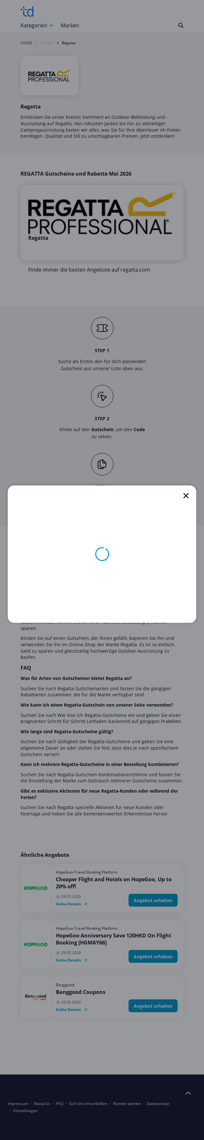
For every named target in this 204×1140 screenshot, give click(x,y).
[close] (186, 495)
